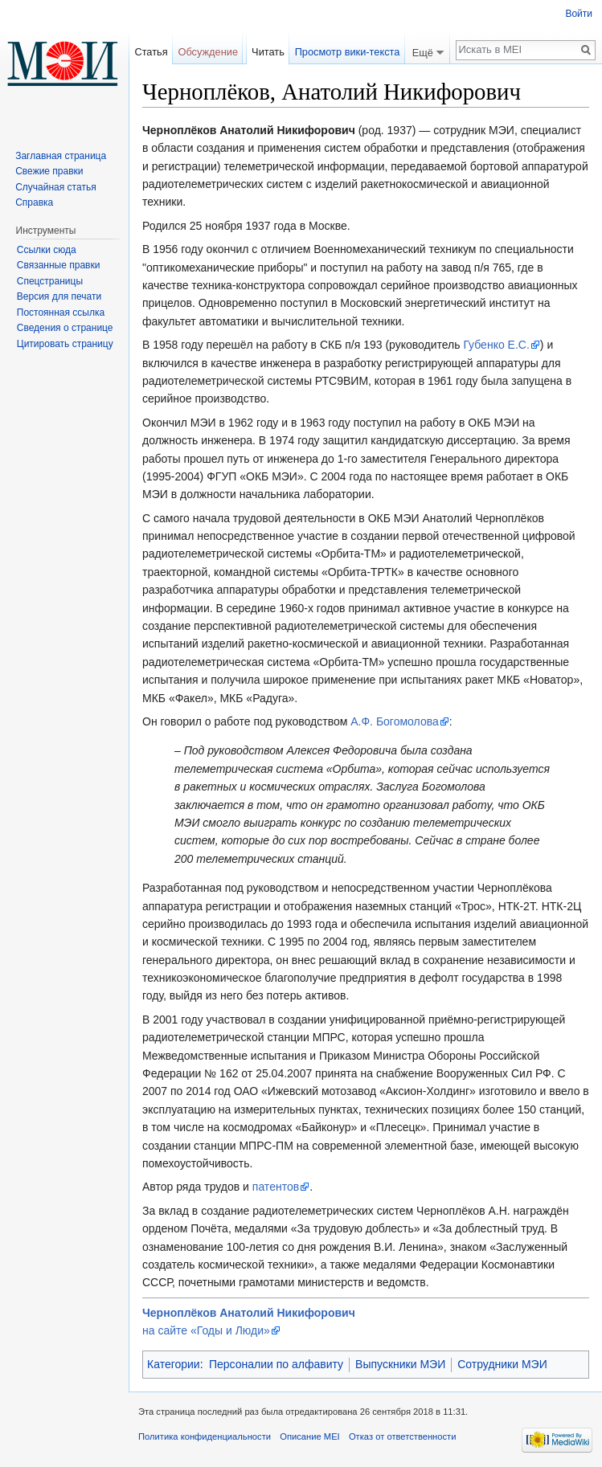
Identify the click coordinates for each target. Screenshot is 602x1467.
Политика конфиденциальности (204, 1436)
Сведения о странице (65, 327)
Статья (150, 52)
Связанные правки (58, 265)
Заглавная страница (60, 155)
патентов (275, 1186)
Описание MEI (309, 1436)
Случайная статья (55, 187)
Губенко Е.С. (496, 344)
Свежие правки (49, 171)
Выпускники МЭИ (400, 1364)
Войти (578, 13)
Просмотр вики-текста (347, 52)
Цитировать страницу (65, 343)
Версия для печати (59, 296)
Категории (173, 1364)
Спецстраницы (50, 281)
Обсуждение (208, 52)
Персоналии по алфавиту (276, 1364)
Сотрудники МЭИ (502, 1364)
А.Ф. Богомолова (394, 721)
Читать (268, 52)
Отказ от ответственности (403, 1436)
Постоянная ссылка (60, 312)
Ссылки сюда (46, 249)
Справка (34, 202)
